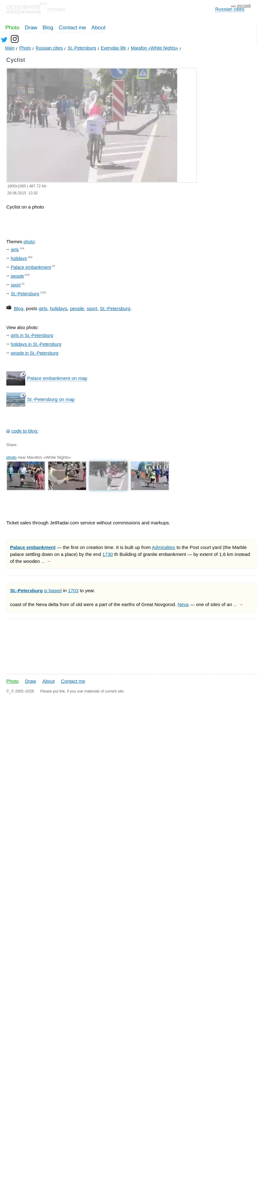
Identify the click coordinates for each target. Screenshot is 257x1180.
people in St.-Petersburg (34, 353)
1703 (73, 590)
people (17, 276)
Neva (183, 604)
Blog (48, 28)
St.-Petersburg (25, 293)
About (98, 28)
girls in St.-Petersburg (32, 335)
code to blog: (24, 431)
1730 (107, 554)
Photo (12, 28)
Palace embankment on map (57, 378)
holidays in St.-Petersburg (36, 344)
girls (15, 249)
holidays (19, 258)
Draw (31, 28)
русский (244, 5)
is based (53, 590)
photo (28, 241)
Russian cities (229, 9)
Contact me (72, 28)
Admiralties (163, 547)
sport (15, 284)
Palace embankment (31, 267)
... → (46, 561)
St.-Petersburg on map (51, 399)
